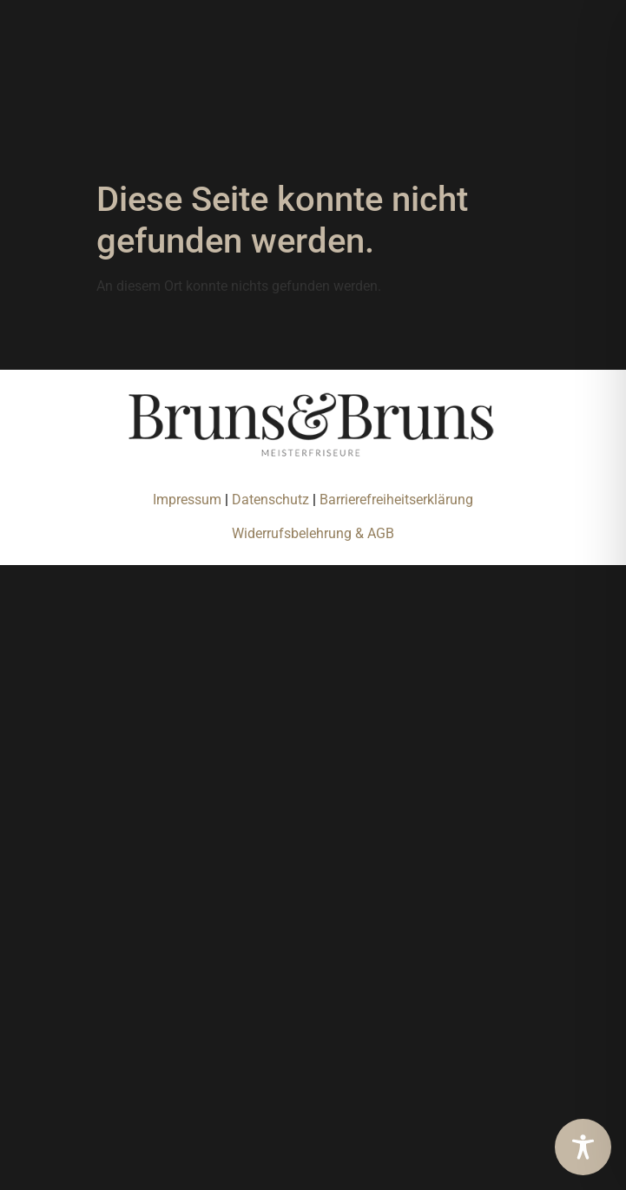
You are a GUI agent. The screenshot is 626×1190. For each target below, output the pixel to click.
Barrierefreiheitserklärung (396, 499)
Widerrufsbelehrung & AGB (313, 533)
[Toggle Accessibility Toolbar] (583, 1147)
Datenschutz (272, 499)
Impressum (187, 499)
